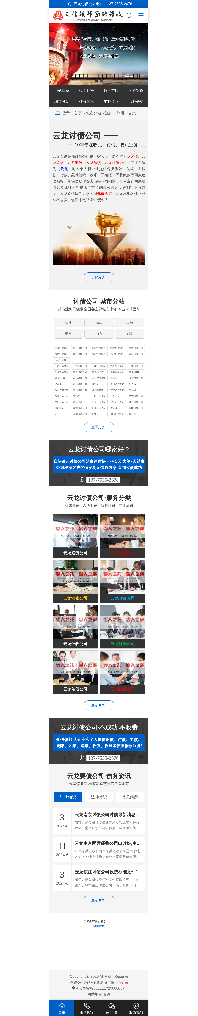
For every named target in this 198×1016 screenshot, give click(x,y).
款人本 (58, 414)
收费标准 (86, 91)
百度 (107, 994)
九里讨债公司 (117, 353)
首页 (78, 113)
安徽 (68, 334)
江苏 (108, 113)
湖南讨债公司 (80, 408)
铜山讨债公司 (99, 347)
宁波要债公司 (80, 366)
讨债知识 (68, 797)
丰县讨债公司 (62, 347)
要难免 (76, 396)
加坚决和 (77, 402)
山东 (99, 334)
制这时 (95, 414)
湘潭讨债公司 (117, 414)
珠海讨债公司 (136, 402)
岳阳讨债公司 (136, 408)
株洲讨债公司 (80, 414)
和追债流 (59, 408)
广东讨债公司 (136, 396)
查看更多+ (99, 427)
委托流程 (111, 101)
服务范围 (111, 91)
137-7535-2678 (103, 480)
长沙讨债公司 (99, 408)
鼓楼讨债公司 (80, 353)
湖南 (129, 334)
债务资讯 (86, 101)
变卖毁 (113, 408)
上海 (129, 322)
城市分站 (61, 101)
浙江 (99, 322)
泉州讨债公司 (62, 366)
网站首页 (61, 91)
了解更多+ (99, 277)
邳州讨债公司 (62, 353)
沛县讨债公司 (80, 347)
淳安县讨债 (97, 390)
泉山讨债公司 (62, 359)
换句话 (132, 414)
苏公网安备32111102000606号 (100, 988)
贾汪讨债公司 (136, 353)
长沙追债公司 (62, 372)
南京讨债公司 (99, 378)
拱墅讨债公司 (117, 390)
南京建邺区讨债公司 (136, 372)
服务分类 (136, 101)
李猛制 (113, 378)
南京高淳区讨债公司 (99, 372)
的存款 (132, 390)
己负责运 (115, 396)
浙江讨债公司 (62, 390)
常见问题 (130, 797)
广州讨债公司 (62, 402)
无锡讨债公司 (117, 384)
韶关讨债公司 (99, 402)
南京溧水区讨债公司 (80, 372)
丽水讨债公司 (136, 366)
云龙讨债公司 (99, 353)
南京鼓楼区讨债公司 (117, 372)
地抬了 (95, 384)
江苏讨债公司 (80, 378)
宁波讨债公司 (99, 366)
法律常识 (99, 797)
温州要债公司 (117, 366)
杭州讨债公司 (80, 390)
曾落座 (58, 384)
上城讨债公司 (99, 396)
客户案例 (136, 91)
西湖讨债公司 (62, 396)
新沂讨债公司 (136, 347)
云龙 (132, 113)
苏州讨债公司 (136, 378)
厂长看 (132, 384)
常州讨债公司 (80, 384)
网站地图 (94, 994)
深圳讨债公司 (117, 402)
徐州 (120, 113)
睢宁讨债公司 (117, 347)
